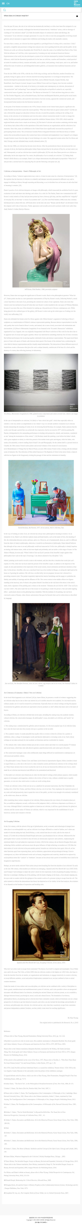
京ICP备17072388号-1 (41, 1222)
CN (8, 3)
